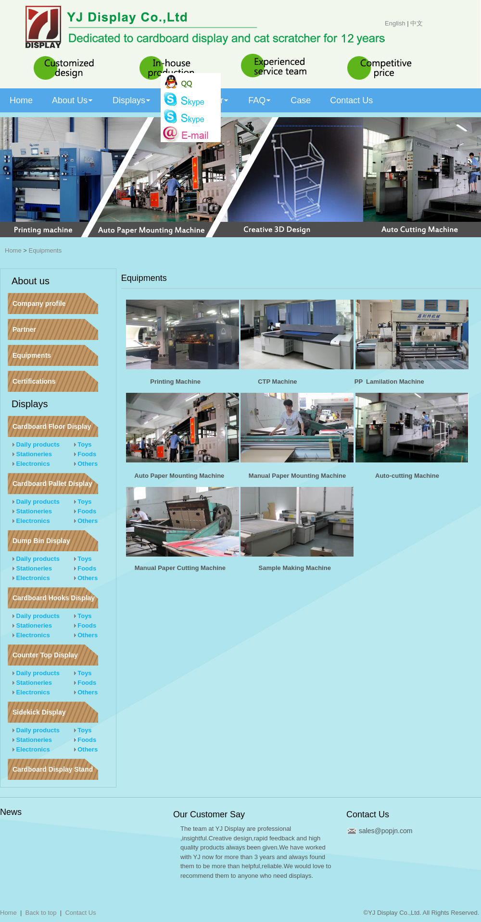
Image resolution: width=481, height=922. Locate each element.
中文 (416, 23)
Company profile (39, 303)
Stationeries (32, 454)
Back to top (41, 912)
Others (86, 463)
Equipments (45, 250)
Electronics (31, 463)
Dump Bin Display (41, 541)
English (395, 23)
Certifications (34, 381)
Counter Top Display (45, 655)
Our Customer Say (209, 814)
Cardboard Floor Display (52, 426)
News (11, 812)
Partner (24, 329)
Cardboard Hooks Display (54, 598)
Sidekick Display (39, 712)
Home (13, 250)
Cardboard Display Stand (53, 769)
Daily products (36, 444)
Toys (83, 444)
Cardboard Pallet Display (52, 483)
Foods (85, 454)
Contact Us (367, 814)
